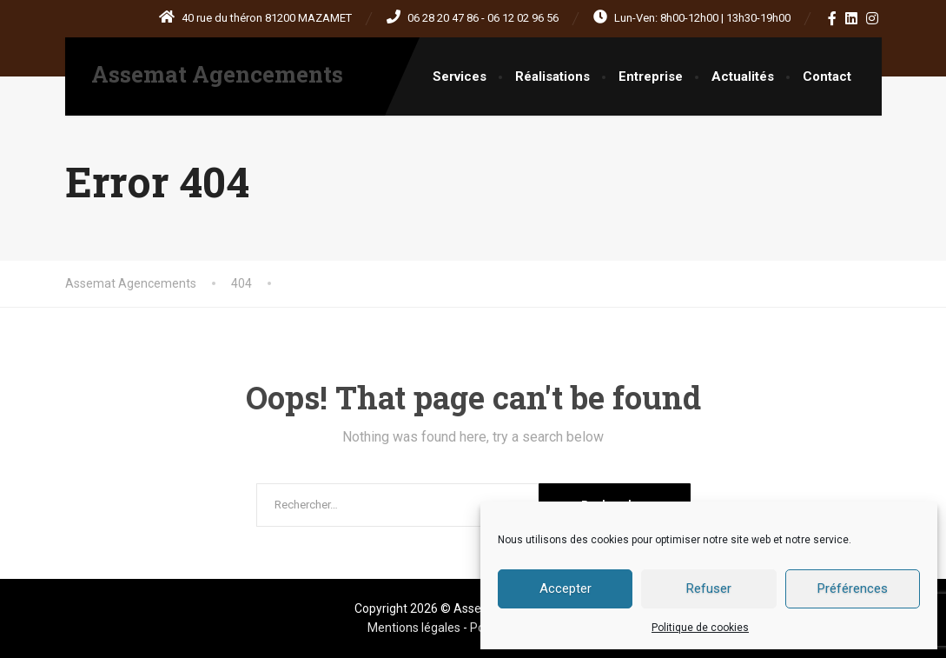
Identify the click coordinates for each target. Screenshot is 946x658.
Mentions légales (415, 628)
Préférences (852, 588)
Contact (827, 76)
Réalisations (552, 76)
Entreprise (651, 76)
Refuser (708, 588)
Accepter (565, 588)
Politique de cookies (700, 627)
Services (459, 76)
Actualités (742, 76)
